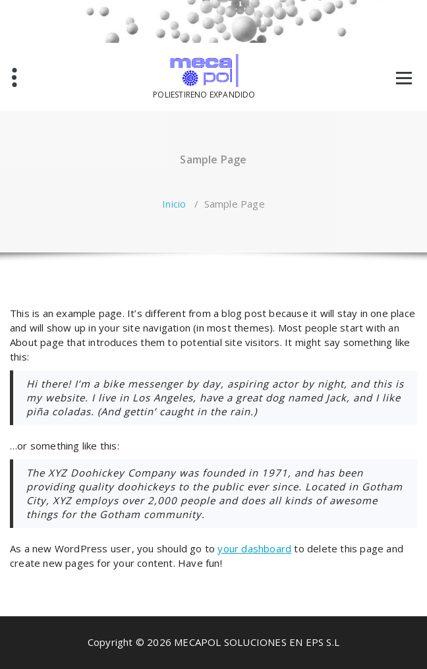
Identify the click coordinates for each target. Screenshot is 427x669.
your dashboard (254, 548)
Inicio (174, 203)
